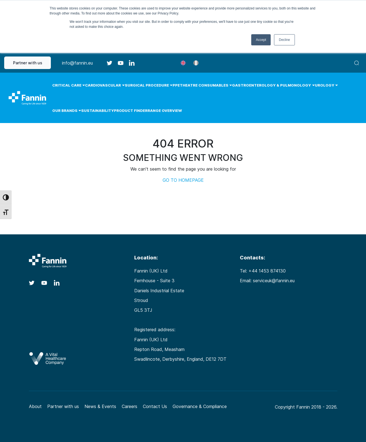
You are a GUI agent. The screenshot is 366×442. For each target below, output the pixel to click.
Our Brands (65, 110)
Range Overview (165, 110)
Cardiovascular (103, 85)
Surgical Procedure (147, 85)
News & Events (100, 406)
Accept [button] (261, 40)
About (35, 406)
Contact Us (155, 406)
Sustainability (97, 110)
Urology (324, 85)
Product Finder (131, 110)
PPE (176, 85)
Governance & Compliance (200, 406)
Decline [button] (284, 40)
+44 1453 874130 (267, 271)
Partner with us (27, 62)
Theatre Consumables (204, 85)
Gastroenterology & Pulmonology (271, 85)
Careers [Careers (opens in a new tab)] (129, 406)
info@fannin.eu (77, 63)
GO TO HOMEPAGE (183, 180)
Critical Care (66, 85)
